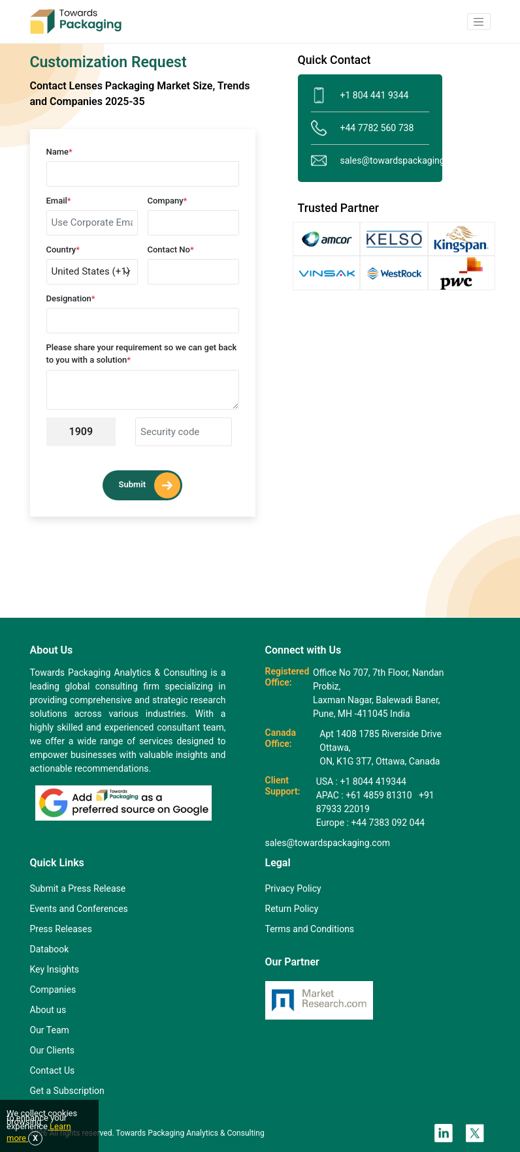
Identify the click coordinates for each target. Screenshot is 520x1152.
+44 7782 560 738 (362, 128)
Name (59, 152)
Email (58, 200)
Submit (150, 485)
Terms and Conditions (310, 929)
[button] (479, 21)
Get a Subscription (67, 1090)
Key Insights (55, 969)
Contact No (171, 249)
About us (48, 1010)
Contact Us (52, 1070)
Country (63, 249)
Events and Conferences (79, 908)
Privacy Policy (293, 888)
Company (167, 200)
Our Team (49, 1030)
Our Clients (52, 1050)
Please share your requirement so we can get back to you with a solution (141, 353)
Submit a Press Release (78, 888)
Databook (49, 949)
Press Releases (61, 929)
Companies (53, 989)
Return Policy (292, 908)
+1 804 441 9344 (360, 95)
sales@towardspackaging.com (370, 161)
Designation (70, 298)
